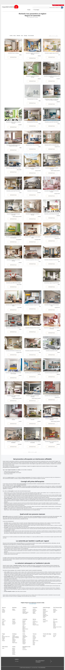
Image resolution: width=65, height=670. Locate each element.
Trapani (24, 643)
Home (28, 17)
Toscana (34, 633)
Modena (44, 612)
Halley (40, 100)
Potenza (13, 610)
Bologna (44, 609)
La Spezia (14, 622)
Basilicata (14, 607)
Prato (34, 643)
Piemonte (55, 619)
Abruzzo (4, 607)
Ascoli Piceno (35, 621)
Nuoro (13, 638)
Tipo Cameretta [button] (31, 35)
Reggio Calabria (25, 612)
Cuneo (54, 623)
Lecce (3, 639)
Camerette (36, 17)
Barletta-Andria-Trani (6, 636)
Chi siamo (16, 661)
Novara (54, 624)
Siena (34, 644)
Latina (3, 621)
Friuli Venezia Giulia (57, 607)
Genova (13, 620)
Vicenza (13, 654)
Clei (40, 306)
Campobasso (45, 620)
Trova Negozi (36, 9)
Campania (35, 607)
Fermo (34, 622)
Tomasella (58, 78)
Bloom (20, 329)
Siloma (59, 123)
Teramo (3, 612)
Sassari (13, 641)
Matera (13, 609)
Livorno (34, 638)
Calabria (24, 607)
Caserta (34, 611)
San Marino (25, 649)
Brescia (24, 621)
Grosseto (34, 637)
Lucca (34, 639)
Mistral (20, 54)
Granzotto (39, 421)
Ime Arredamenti (18, 239)
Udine (54, 612)
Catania (24, 637)
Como (24, 622)
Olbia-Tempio (14, 642)
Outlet (59, 5)
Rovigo (13, 650)
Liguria (13, 619)
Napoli (34, 612)
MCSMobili (19, 444)
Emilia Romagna (46, 607)
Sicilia (24, 633)
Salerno (34, 613)
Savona (13, 623)
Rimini (44, 617)
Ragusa (24, 641)
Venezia (13, 652)
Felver (59, 284)
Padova (13, 649)
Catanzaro (24, 609)
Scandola (39, 444)
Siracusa (24, 642)
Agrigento (24, 635)
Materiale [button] (18, 35)
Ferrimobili (39, 192)
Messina (24, 639)
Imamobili (19, 124)
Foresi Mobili (19, 307)
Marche (34, 619)
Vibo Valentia (25, 613)
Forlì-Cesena (45, 611)
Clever (39, 123)
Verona (13, 653)
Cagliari (13, 635)
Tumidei (58, 352)
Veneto (13, 646)
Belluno (13, 648)
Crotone (24, 610)
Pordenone (55, 610)
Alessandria (55, 621)
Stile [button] (22, 35)
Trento (44, 636)
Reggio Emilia (45, 615)
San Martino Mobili (38, 239)
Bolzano (44, 635)
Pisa (33, 641)
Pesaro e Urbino (36, 624)
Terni (54, 636)
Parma (44, 613)
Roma (3, 623)
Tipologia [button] (25, 35)
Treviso (13, 651)
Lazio (3, 619)
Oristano (13, 640)
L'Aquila (3, 610)
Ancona (34, 620)
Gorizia (54, 609)
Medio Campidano (15, 637)
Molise (44, 619)
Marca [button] (14, 35)
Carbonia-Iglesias (15, 636)
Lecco (24, 624)
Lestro (40, 261)
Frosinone (4, 620)
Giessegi (39, 55)
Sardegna (14, 633)
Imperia (13, 621)
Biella (54, 622)
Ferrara (44, 610)
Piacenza (44, 614)
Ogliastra (14, 639)
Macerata (34, 623)
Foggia (3, 638)
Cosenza (24, 611)
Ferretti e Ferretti (38, 170)
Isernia (44, 621)
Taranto (3, 640)
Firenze (34, 636)
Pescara (3, 611)
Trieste (54, 611)
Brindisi (3, 637)
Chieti (3, 609)
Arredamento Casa (31, 17)
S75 (59, 54)
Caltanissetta (25, 636)
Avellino (34, 609)
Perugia (54, 635)
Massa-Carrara (35, 640)
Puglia (3, 633)
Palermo (24, 640)
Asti (54, 620)
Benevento (35, 610)
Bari (3, 635)
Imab (59, 261)
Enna (23, 638)
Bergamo (24, 620)
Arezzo (34, 635)
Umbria (54, 633)
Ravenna (44, 616)
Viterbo (3, 624)
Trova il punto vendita (32, 603)
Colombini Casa (57, 146)
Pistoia (34, 642)
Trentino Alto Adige (47, 633)
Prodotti (28, 9)
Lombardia (25, 619)
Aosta (3, 648)
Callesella (58, 101)
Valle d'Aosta (5, 646)
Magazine (54, 5)
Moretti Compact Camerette (55, 170)
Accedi (62, 5)
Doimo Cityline (19, 169)
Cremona (24, 623)
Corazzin (20, 375)
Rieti (3, 622)
